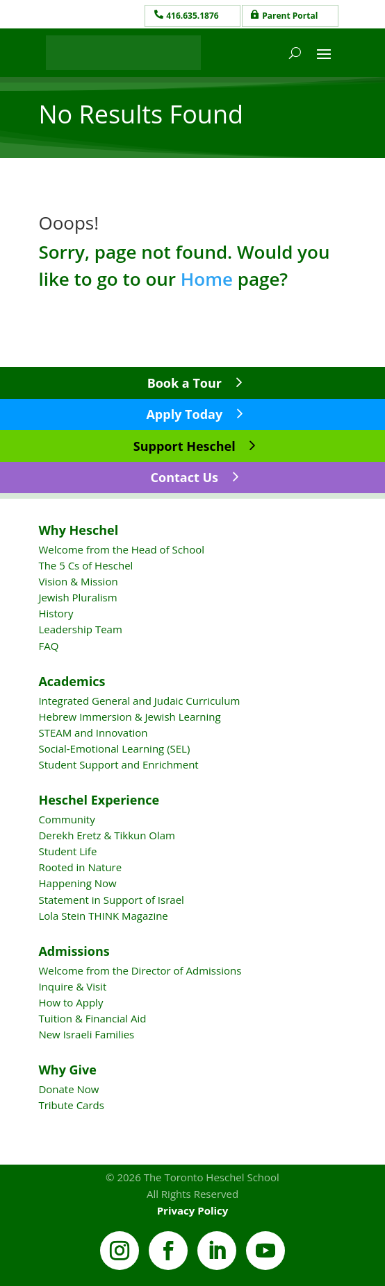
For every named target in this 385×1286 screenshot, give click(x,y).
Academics (71, 681)
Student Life (67, 851)
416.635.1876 (192, 16)
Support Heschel (184, 446)
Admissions (73, 951)
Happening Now (77, 883)
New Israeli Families (86, 1034)
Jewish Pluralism (77, 597)
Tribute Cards (71, 1105)
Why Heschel (78, 530)
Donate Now (68, 1089)
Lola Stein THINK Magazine (102, 916)
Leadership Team (80, 629)
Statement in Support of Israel (110, 900)
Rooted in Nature (80, 867)
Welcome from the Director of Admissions (139, 970)
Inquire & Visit (72, 986)
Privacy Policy (193, 1210)
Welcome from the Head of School (121, 549)
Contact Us (184, 477)
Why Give (67, 1069)
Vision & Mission (77, 581)
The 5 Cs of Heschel (85, 565)
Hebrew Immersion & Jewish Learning (129, 716)
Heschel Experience (98, 799)
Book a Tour (184, 383)
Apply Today (184, 414)
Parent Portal (290, 16)
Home (207, 278)
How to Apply (70, 1002)
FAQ (48, 646)
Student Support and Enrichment (118, 764)
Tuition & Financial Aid (92, 1018)
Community (66, 819)
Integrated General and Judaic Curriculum (139, 701)
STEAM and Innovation (92, 732)
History (55, 613)
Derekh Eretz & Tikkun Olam (106, 835)
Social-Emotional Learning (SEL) (114, 748)
